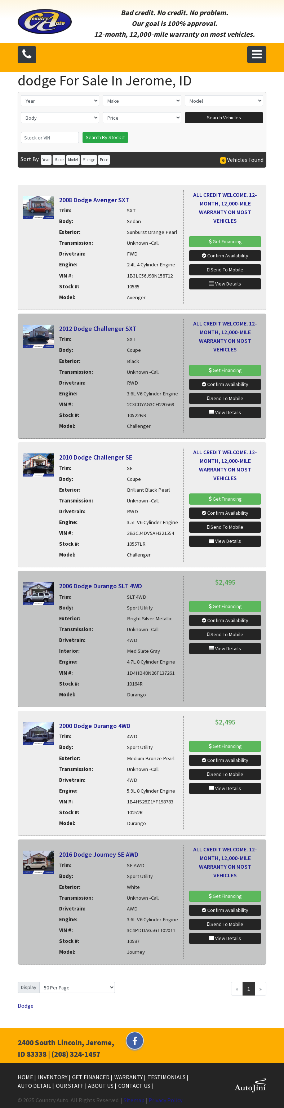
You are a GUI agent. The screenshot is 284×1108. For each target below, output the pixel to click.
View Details (225, 283)
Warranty (129, 1077)
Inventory (53, 1077)
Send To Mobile (225, 269)
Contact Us (134, 1085)
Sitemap (134, 1100)
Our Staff (70, 1085)
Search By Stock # (105, 137)
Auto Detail (35, 1085)
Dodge (26, 1005)
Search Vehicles (224, 117)
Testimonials (167, 1077)
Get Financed (91, 1077)
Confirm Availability (225, 255)
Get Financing (225, 241)
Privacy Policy (165, 1100)
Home (26, 1077)
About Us (101, 1085)
